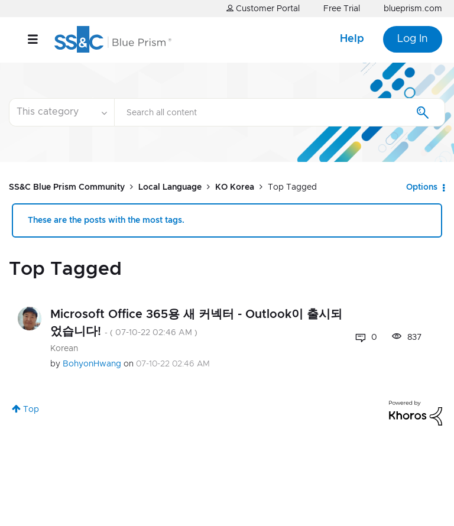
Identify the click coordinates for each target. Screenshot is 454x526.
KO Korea (234, 187)
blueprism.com (413, 9)
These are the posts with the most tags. (106, 220)
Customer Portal (263, 8)
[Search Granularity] (61, 112)
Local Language (170, 187)
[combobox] (279, 112)
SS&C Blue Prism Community (67, 187)
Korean (64, 349)
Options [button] (421, 187)
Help (352, 39)
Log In (412, 39)
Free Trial (341, 9)
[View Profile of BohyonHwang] (92, 364)
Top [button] (31, 409)
